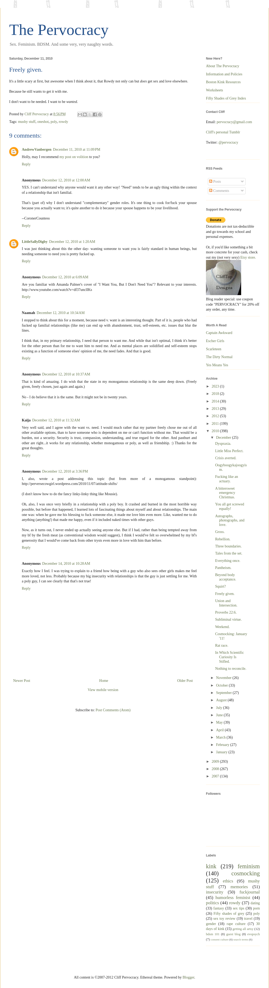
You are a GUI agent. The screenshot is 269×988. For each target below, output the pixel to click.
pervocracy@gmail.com (234, 122)
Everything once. (227, 561)
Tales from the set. (228, 553)
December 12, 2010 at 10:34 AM (61, 313)
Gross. (220, 532)
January (222, 752)
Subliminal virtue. (228, 619)
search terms (241, 939)
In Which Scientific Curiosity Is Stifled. (229, 657)
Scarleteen (213, 349)
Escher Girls (215, 341)
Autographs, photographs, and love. (229, 520)
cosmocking (245, 873)
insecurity (214, 892)
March (221, 737)
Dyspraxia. (223, 444)
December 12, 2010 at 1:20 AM (72, 242)
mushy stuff (26, 122)
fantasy (218, 908)
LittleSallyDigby (35, 242)
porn (256, 908)
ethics (228, 881)
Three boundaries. (228, 546)
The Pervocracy (58, 29)
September (224, 693)
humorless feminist (232, 897)
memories (239, 886)
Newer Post (21, 681)
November (224, 678)
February (223, 745)
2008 (216, 769)
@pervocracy (228, 142)
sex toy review (224, 919)
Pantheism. (223, 568)
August (221, 700)
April (220, 730)
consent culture (220, 939)
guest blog (233, 934)
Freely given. (225, 594)
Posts (215, 182)
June (220, 715)
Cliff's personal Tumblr (223, 132)
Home (103, 681)
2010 (216, 431)
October (222, 685)
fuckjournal (250, 892)
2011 (216, 424)
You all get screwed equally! (229, 506)
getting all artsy (242, 929)
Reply (26, 164)
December (224, 438)
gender (211, 924)
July (219, 708)
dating (255, 903)
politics (212, 902)
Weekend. (222, 627)
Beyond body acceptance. (225, 577)
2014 (216, 401)
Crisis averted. (225, 458)
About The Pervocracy (222, 66)
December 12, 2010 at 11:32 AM (56, 420)
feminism (248, 866)
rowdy (63, 122)
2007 (216, 776)
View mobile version (103, 690)
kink (211, 866)
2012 (216, 416)
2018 (216, 394)
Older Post (185, 681)
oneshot (43, 122)
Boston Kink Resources (223, 82)
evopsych (253, 934)
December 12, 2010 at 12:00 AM (66, 180)
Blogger (188, 977)
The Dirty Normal (219, 357)
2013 (216, 409)
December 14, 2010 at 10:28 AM (66, 564)
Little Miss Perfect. (229, 451)
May (220, 722)
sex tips (238, 908)
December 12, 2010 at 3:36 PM (65, 471)
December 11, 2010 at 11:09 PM (76, 149)
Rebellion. (222, 539)
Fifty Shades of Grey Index (226, 98)
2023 (216, 386)
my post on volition (73, 157)
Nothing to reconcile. (230, 669)
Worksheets (214, 90)
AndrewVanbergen (36, 149)
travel (248, 919)
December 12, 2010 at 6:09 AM (65, 277)
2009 (216, 762)
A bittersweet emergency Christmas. (225, 493)
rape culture (236, 924)
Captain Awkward (219, 333)
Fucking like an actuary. (226, 479)
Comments (219, 191)
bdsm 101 (213, 934)
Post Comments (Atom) (113, 710)
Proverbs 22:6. (226, 612)
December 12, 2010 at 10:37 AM (66, 374)
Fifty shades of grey (229, 914)
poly (53, 122)
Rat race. (221, 645)
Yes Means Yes (217, 365)
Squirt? (220, 586)
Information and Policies (224, 74)
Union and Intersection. (226, 603)
